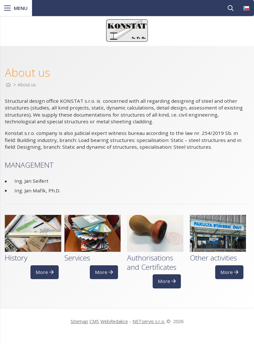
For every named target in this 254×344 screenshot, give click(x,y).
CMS (94, 321)
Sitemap (79, 321)
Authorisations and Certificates (151, 262)
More (45, 272)
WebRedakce (114, 321)
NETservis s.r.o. (148, 321)
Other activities (213, 258)
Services (77, 258)
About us (27, 85)
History (16, 258)
